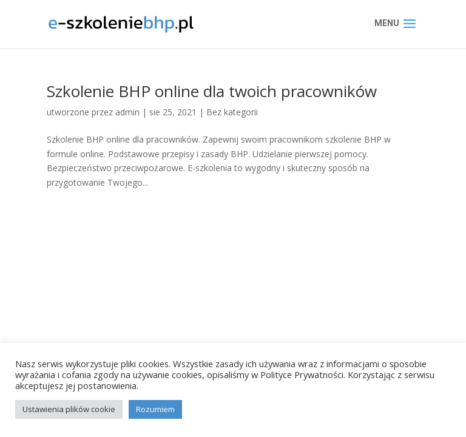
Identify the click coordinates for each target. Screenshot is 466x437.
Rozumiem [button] (155, 409)
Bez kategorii (232, 112)
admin (127, 112)
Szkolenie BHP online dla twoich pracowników (212, 91)
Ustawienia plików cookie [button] (68, 409)
